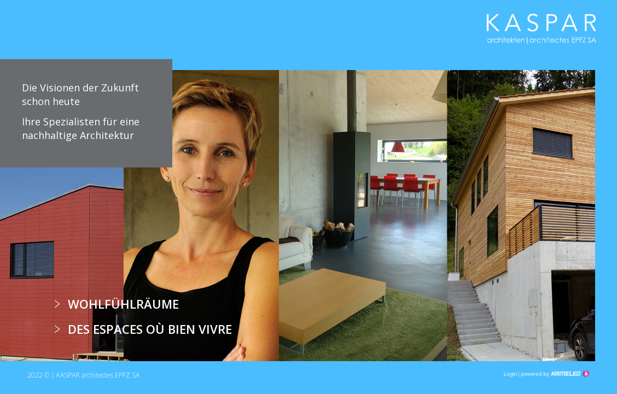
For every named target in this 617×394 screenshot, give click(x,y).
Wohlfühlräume (123, 304)
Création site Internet (554, 374)
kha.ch (541, 32)
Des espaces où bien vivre (150, 329)
